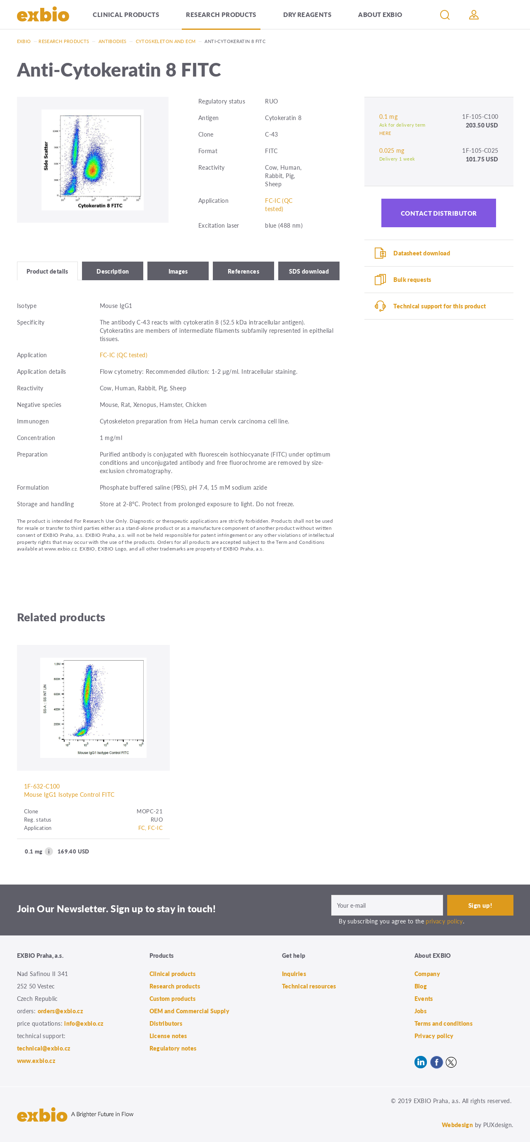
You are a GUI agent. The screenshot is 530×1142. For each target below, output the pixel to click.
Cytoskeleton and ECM (166, 41)
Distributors (166, 1023)
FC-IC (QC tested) (278, 204)
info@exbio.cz (84, 1023)
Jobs (420, 1011)
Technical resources (309, 986)
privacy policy (444, 921)
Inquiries (294, 973)
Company (427, 973)
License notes (168, 1035)
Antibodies (113, 41)
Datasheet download (421, 253)
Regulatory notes (173, 1048)
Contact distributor (439, 213)
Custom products (172, 998)
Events (423, 998)
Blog (420, 986)
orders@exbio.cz (61, 1011)
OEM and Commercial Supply (189, 1011)
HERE (385, 133)
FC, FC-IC (150, 828)
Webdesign (457, 1124)
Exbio (24, 41)
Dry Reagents (307, 14)
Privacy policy (434, 1035)
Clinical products (126, 14)
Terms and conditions (443, 1023)
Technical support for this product (439, 306)
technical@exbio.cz (44, 1048)
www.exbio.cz (36, 1060)
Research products (221, 14)
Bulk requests (412, 279)
